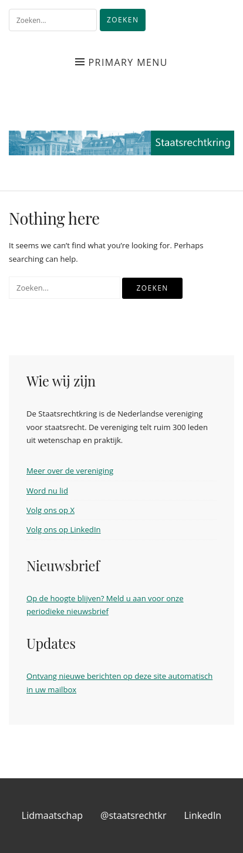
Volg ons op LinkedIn (63, 529)
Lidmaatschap (52, 815)
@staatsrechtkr (133, 815)
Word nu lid (47, 490)
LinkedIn (203, 815)
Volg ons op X (50, 510)
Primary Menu (128, 62)
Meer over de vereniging (69, 470)
